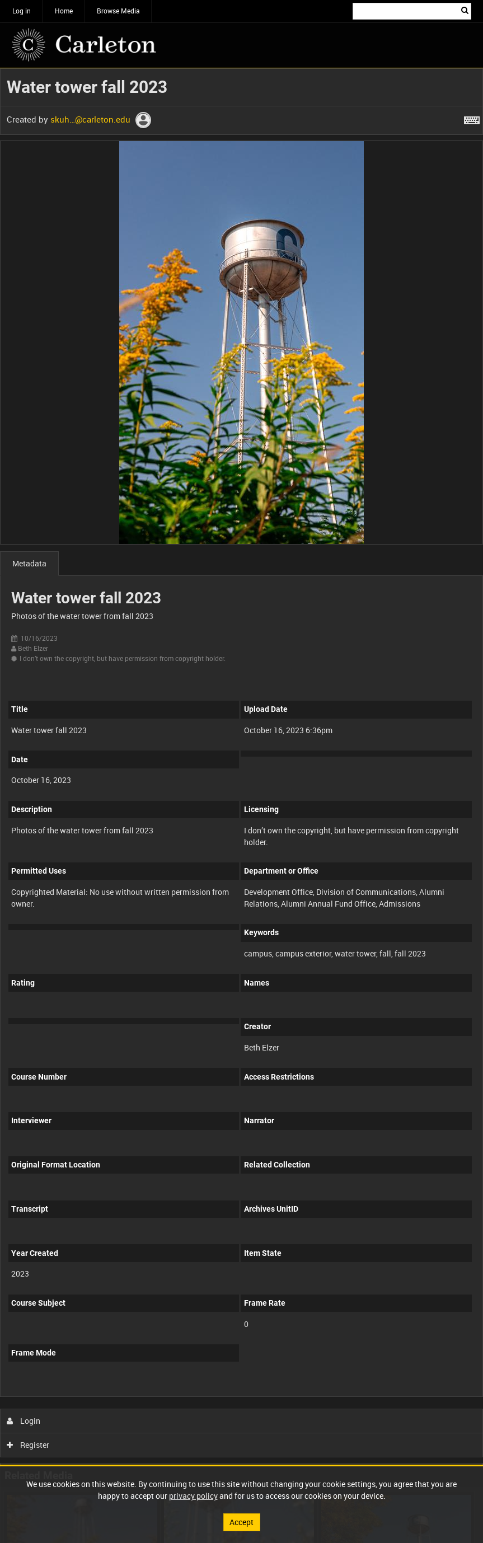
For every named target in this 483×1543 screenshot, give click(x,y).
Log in (21, 10)
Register (28, 1444)
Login (24, 1420)
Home (64, 10)
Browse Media (118, 10)
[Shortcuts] (472, 118)
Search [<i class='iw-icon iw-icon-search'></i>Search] (464, 10)
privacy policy (193, 1495)
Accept (241, 1522)
